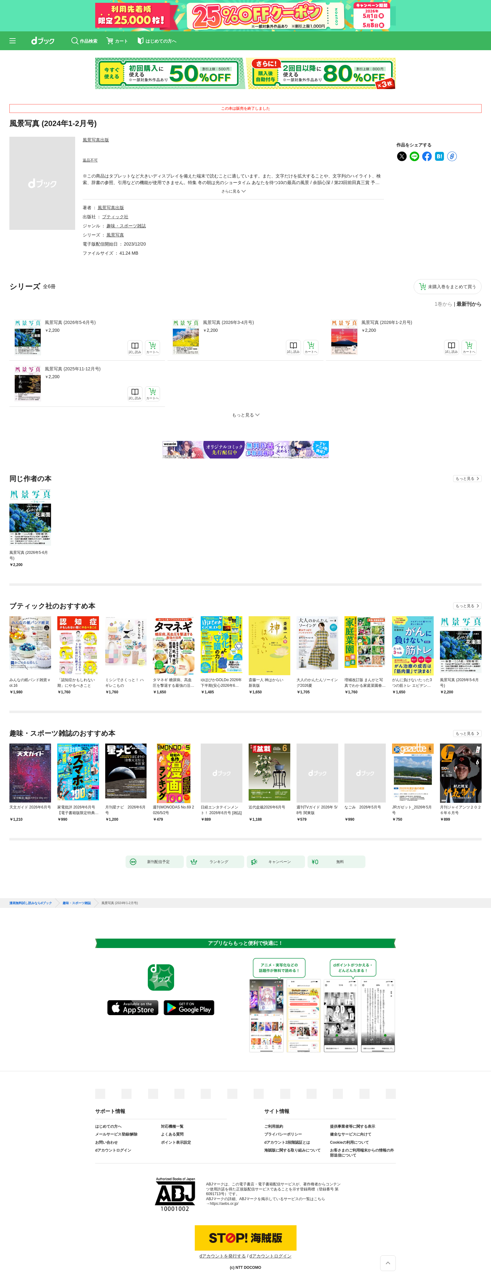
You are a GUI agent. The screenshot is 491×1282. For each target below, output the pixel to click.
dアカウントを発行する (222, 1255)
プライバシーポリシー (283, 1134)
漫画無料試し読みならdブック (30, 903)
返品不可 (90, 160)
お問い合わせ (106, 1142)
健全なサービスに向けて (350, 1134)
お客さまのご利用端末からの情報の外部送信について (362, 1153)
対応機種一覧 (172, 1126)
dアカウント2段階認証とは (287, 1142)
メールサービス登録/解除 (116, 1134)
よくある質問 (172, 1134)
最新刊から (469, 304)
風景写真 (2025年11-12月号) (73, 368)
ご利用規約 (273, 1126)
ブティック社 (115, 216)
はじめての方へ (108, 1126)
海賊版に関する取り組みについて (292, 1150)
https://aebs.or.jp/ (224, 1203)
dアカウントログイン (113, 1150)
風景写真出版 (96, 139)
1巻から (443, 304)
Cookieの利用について (349, 1142)
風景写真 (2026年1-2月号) (386, 322)
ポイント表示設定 (176, 1142)
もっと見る (465, 478)
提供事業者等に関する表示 (352, 1126)
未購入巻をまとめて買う (452, 286)
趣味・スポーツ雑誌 (126, 225)
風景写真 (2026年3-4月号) (228, 322)
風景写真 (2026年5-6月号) (70, 322)
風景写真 (115, 234)
